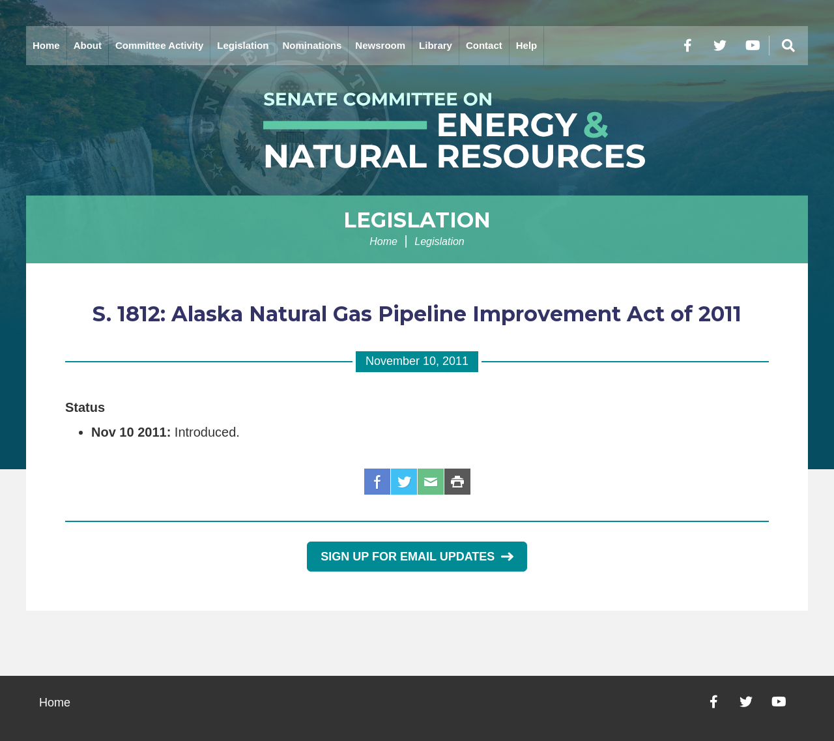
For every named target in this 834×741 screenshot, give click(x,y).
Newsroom (380, 45)
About (88, 45)
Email (431, 482)
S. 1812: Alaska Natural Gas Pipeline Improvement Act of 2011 (417, 314)
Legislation (242, 45)
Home (46, 45)
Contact (484, 45)
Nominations (312, 45)
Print (457, 482)
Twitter (404, 482)
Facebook (377, 482)
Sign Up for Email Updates (417, 556)
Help (527, 45)
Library (435, 45)
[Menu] (788, 45)
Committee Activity (159, 45)
